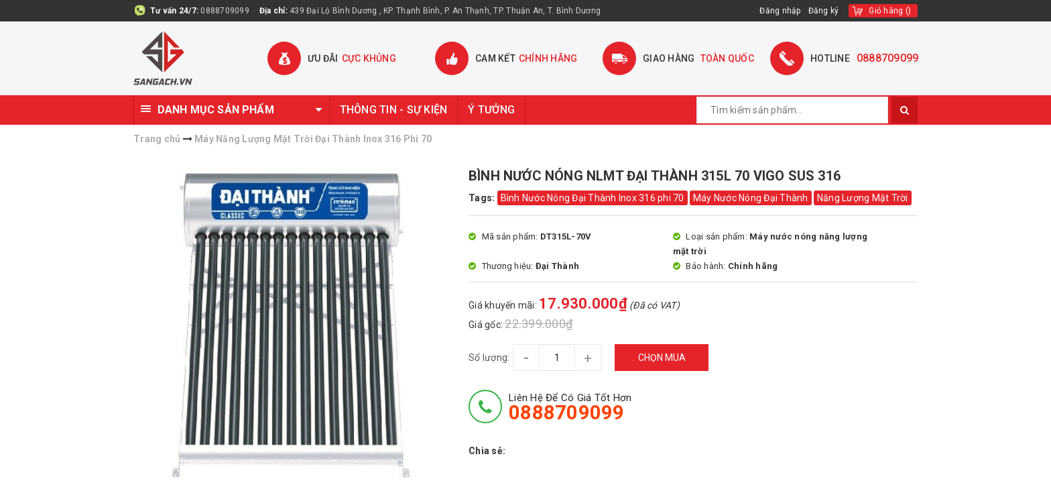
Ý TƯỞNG (491, 109)
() (890, 10)
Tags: (483, 198)
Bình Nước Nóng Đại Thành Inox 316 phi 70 (592, 198)
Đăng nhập (780, 10)
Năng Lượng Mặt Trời (862, 198)
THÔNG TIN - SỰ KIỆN (394, 109)
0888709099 (224, 10)
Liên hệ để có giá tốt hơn (570, 407)
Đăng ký (823, 10)
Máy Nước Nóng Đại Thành (750, 198)
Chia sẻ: (487, 450)
